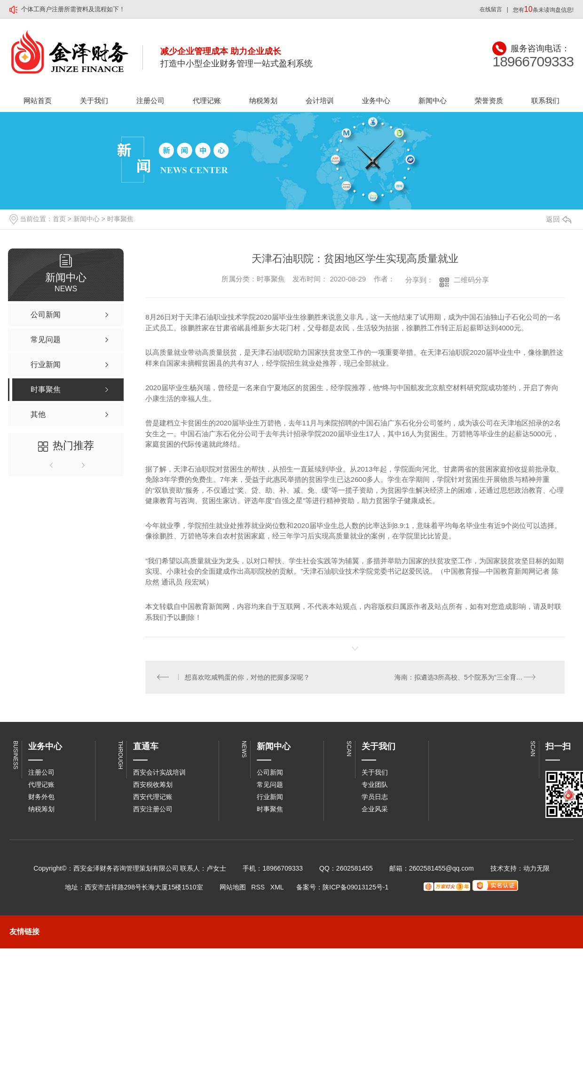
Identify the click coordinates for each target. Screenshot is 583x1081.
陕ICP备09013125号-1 (355, 887)
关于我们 (94, 100)
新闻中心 (432, 100)
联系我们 (545, 100)
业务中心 (376, 100)
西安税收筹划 (153, 785)
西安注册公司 (153, 809)
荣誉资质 (489, 100)
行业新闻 (270, 797)
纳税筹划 (263, 100)
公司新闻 (270, 773)
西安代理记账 (153, 797)
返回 (558, 219)
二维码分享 (471, 280)
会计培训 (320, 100)
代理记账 (207, 100)
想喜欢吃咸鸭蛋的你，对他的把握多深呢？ (247, 677)
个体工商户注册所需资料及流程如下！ (73, 9)
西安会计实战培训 (159, 773)
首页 (59, 219)
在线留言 (491, 9)
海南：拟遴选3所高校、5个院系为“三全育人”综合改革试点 (474, 677)
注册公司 (150, 100)
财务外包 (41, 797)
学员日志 (375, 797)
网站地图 (233, 887)
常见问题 (270, 785)
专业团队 (375, 785)
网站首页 (38, 100)
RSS (258, 887)
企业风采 (375, 809)
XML (277, 887)
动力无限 (536, 869)
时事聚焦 (120, 219)
